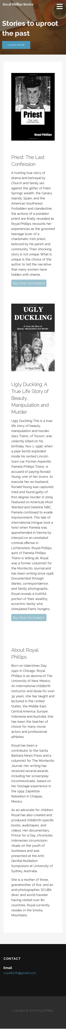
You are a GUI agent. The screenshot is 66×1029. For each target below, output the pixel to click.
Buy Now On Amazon (29, 283)
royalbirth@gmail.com (20, 973)
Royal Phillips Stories (18, 4)
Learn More (16, 45)
